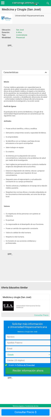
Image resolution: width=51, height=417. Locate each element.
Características (11, 72)
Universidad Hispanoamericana (29, 16)
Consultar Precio (41, 315)
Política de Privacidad (26, 365)
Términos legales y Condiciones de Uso (25, 406)
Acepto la (21, 365)
